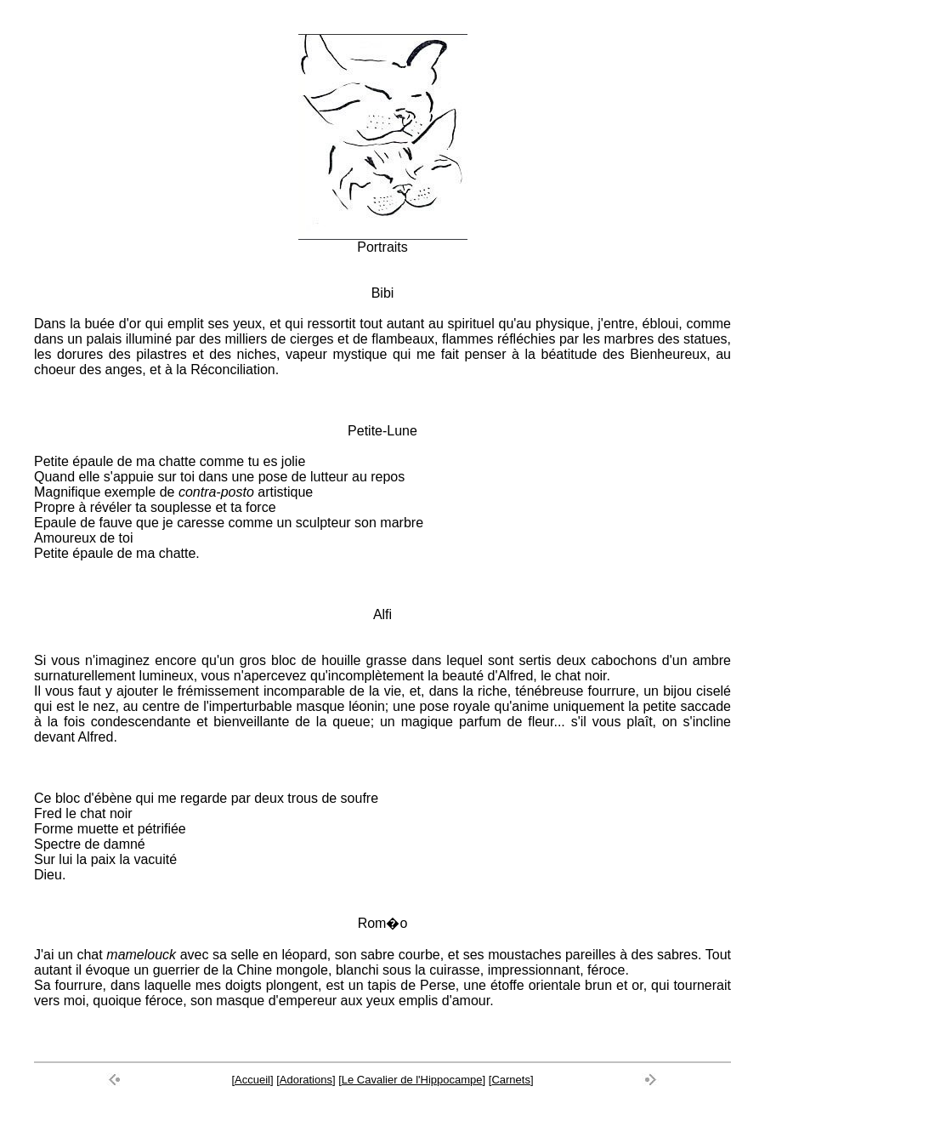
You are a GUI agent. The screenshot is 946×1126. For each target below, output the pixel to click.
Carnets (510, 1079)
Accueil (252, 1079)
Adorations (306, 1079)
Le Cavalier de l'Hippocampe (412, 1079)
